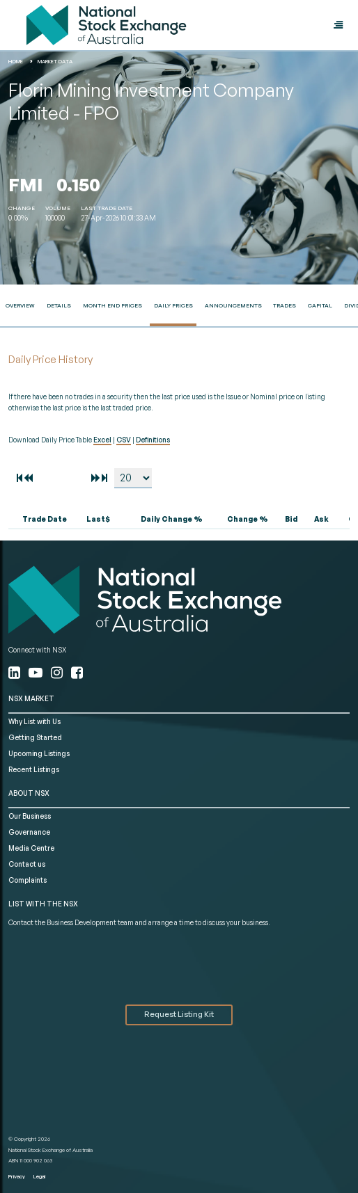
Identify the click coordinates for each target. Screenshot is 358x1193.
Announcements (233, 305)
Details (59, 305)
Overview (20, 305)
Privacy (16, 1176)
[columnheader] (41, 520)
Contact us (26, 864)
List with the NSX (43, 903)
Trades (284, 305)
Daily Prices (173, 305)
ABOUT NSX (28, 793)
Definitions (153, 439)
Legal (39, 1176)
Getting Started (35, 737)
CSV (123, 439)
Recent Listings (33, 769)
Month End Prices (112, 305)
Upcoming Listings (39, 753)
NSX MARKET (31, 698)
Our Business (29, 816)
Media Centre (31, 848)
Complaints (27, 880)
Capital (320, 305)
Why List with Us (34, 721)
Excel (102, 439)
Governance (29, 832)
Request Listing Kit (179, 1014)
